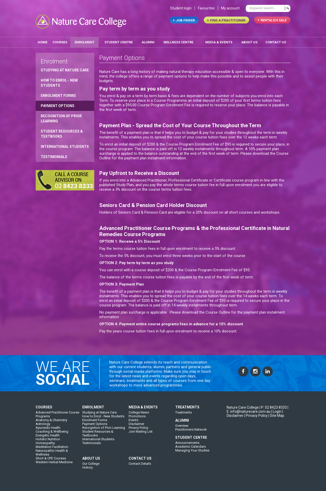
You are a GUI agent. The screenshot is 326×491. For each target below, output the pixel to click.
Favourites (206, 10)
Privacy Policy (138, 431)
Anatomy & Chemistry (51, 424)
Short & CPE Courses (51, 462)
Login (277, 415)
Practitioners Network (191, 433)
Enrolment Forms (58, 94)
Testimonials (54, 155)
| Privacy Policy (256, 419)
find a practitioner (226, 22)
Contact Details (140, 467)
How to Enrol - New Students (59, 81)
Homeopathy (45, 447)
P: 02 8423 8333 (274, 411)
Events (133, 424)
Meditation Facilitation (52, 451)
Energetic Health (48, 439)
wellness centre (178, 40)
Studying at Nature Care (65, 68)
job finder (184, 22)
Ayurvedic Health (48, 431)
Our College (90, 467)
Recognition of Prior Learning (61, 116)
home (42, 40)
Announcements (187, 446)
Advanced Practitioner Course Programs (57, 418)
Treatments (183, 416)
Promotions (137, 420)
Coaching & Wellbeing (52, 435)
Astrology (43, 428)
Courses (59, 40)
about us (249, 40)
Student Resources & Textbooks (62, 132)
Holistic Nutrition (48, 443)
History (87, 471)
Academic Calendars (190, 450)
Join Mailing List (141, 435)
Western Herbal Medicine (54, 466)
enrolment (84, 40)
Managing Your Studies (192, 454)
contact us (275, 40)
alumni (148, 40)
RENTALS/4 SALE (272, 22)
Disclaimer (136, 428)
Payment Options (57, 104)
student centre (118, 40)
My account (230, 10)
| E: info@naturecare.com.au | (257, 413)
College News (139, 416)
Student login (181, 10)
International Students (65, 145)
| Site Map (276, 419)
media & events (218, 40)
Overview (181, 429)
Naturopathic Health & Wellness (52, 456)
